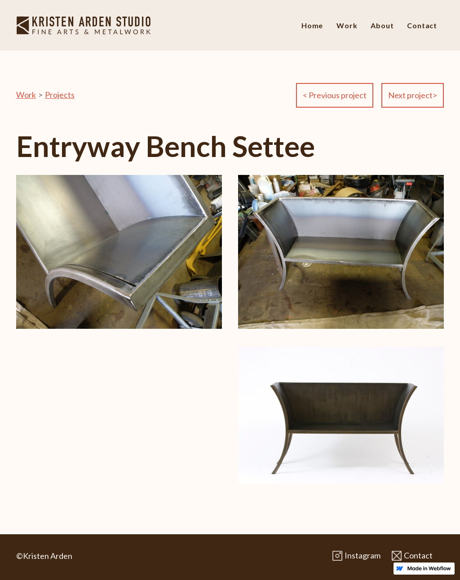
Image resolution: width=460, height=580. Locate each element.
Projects (60, 95)
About (382, 25)
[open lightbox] (119, 261)
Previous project (335, 95)
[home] (83, 25)
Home (312, 25)
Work (346, 25)
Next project (412, 95)
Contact (422, 25)
